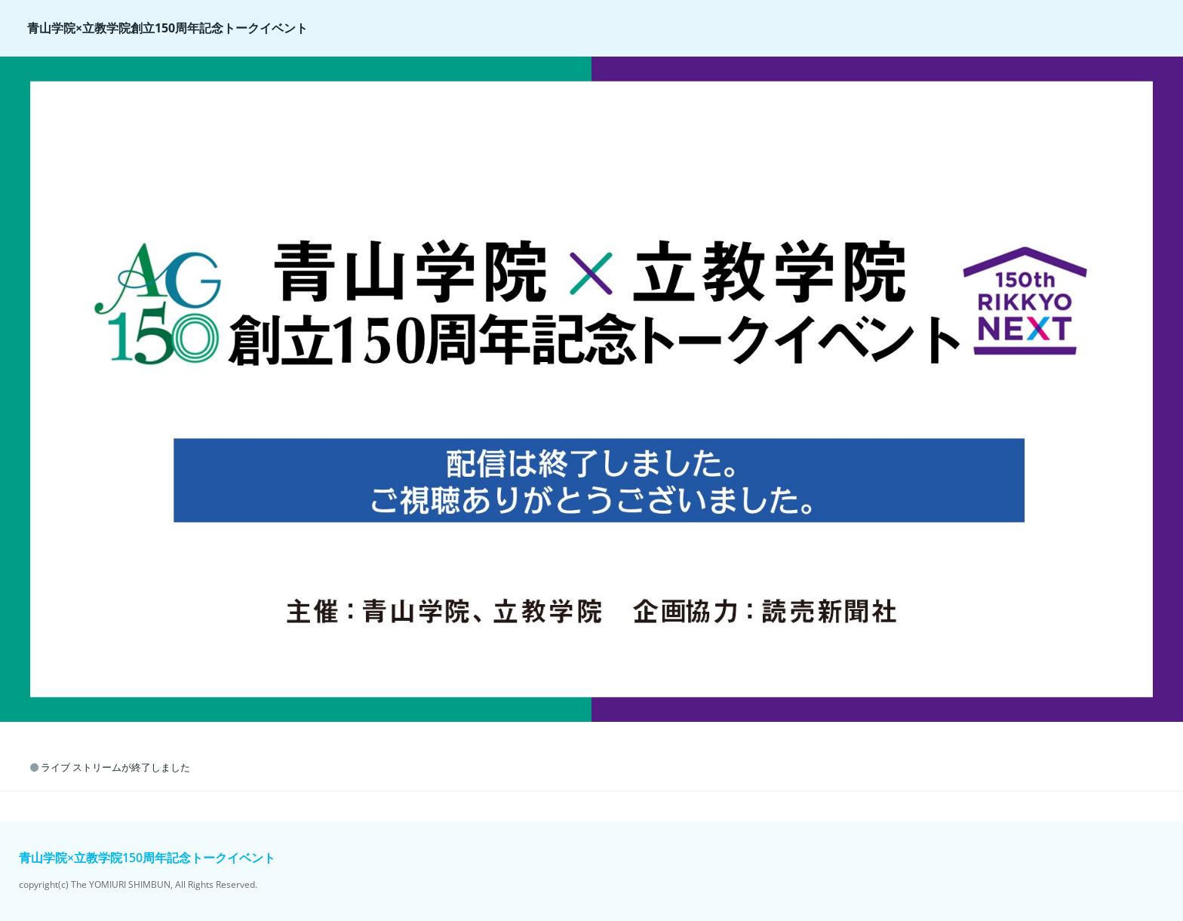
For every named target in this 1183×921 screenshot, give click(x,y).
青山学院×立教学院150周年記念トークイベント (147, 857)
